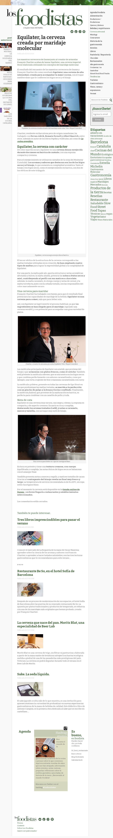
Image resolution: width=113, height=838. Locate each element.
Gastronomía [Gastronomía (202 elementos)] (100, 175)
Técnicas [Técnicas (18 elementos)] (95, 213)
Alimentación (96, 16)
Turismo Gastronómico (96, 82)
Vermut (93, 93)
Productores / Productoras (95, 20)
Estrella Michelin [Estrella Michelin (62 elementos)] (100, 164)
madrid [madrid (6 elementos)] (93, 182)
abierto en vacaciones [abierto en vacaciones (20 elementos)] (96, 134)
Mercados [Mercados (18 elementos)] (95, 184)
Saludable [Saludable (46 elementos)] (97, 203)
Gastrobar (94, 71)
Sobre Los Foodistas (25, 828)
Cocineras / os (96, 67)
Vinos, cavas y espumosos (96, 88)
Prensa (20, 823)
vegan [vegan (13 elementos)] (109, 213)
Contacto (20, 826)
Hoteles (93, 48)
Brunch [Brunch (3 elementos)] (93, 147)
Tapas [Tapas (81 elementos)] (102, 210)
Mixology (93, 35)
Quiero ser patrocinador (27, 831)
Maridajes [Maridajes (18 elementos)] (103, 181)
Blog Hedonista (77, 757)
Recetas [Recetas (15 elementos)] (107, 192)
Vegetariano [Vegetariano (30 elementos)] (98, 216)
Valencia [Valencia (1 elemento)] (103, 214)
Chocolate (94, 58)
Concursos (95, 38)
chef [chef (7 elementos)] (92, 151)
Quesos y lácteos (97, 25)
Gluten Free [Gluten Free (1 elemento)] (94, 179)
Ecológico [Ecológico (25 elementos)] (107, 154)
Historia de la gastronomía (96, 43)
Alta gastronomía (97, 64)
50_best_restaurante (79, 750)
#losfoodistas (49, 787)
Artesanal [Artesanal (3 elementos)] (98, 139)
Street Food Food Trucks (100, 74)
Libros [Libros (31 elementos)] (108, 178)
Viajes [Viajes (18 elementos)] (93, 219)
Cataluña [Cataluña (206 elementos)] (104, 146)
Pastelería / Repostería (100, 55)
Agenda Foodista (97, 12)
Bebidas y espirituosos (100, 28)
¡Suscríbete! (101, 109)
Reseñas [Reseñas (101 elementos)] (96, 196)
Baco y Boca (76, 754)
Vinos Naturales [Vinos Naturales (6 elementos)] (105, 220)
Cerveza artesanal (97, 32)
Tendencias (95, 77)
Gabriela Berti (76, 760)
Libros (93, 51)
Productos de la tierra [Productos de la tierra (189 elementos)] (100, 190)
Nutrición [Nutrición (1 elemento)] (105, 185)
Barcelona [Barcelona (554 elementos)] (99, 142)
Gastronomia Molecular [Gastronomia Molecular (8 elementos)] (96, 170)
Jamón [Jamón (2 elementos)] (101, 179)
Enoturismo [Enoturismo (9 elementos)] (96, 157)
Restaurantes (96, 61)
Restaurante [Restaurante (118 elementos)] (99, 200)
